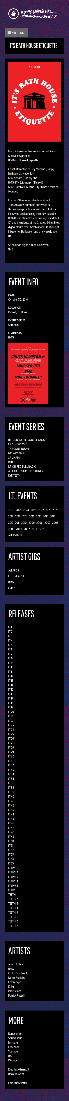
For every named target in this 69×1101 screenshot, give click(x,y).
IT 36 (11, 783)
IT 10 (10, 667)
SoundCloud (15, 1038)
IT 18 (10, 703)
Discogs (12, 1060)
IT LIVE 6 (13, 890)
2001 (34, 529)
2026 (11, 510)
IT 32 (11, 765)
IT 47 (11, 828)
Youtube (13, 1051)
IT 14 (10, 685)
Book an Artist (16, 1074)
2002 (27, 529)
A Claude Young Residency (25, 471)
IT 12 (10, 676)
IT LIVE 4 (13, 881)
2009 (32, 522)
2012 (10, 522)
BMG (11, 337)
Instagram (14, 1042)
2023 (33, 510)
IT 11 (10, 671)
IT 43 (11, 810)
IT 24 (11, 729)
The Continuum (18, 449)
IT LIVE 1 (12, 868)
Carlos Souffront (17, 973)
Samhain (13, 325)
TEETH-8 (13, 926)
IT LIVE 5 (13, 886)
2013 (52, 516)
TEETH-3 (13, 903)
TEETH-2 (13, 899)
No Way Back (16, 453)
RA (10, 1056)
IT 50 (11, 841)
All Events (15, 535)
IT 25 (11, 734)
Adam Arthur (15, 964)
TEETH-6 (13, 917)
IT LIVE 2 (13, 872)
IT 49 (11, 836)
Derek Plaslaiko (16, 977)
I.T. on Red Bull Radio (22, 466)
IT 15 (10, 689)
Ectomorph (16, 576)
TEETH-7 (13, 921)
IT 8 (10, 658)
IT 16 (10, 694)
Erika (11, 588)
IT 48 (11, 832)
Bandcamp (14, 1033)
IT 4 (10, 640)
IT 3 (10, 636)
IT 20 (11, 712)
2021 (48, 510)
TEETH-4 (13, 908)
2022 (41, 510)
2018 (18, 516)
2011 (17, 522)
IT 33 (11, 770)
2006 (55, 522)
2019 (10, 516)
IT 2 (10, 631)
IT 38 (11, 787)
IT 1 (10, 627)
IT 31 (10, 761)
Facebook (13, 1047)
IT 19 (10, 707)
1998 (41, 529)
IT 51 (10, 845)
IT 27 (11, 743)
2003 (19, 529)
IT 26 (11, 738)
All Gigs (13, 570)
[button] (16, 32)
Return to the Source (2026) (27, 440)
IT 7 (10, 654)
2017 (24, 516)
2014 (45, 516)
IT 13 (10, 680)
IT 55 (11, 863)
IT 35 (11, 779)
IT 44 (11, 814)
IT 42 (11, 805)
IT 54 (11, 859)
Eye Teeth (14, 475)
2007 (47, 522)
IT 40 (11, 796)
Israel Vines (14, 991)
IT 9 (10, 663)
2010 (24, 522)
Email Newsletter (17, 1083)
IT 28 (11, 747)
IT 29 (11, 752)
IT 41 (10, 801)
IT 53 (11, 854)
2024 (26, 510)
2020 (55, 510)
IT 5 (10, 645)
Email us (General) (18, 1069)
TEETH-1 (12, 894)
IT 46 (11, 823)
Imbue (12, 462)
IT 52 (11, 850)
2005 (11, 529)
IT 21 (10, 716)
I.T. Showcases (17, 444)
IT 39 (11, 792)
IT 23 (11, 725)
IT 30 (11, 756)
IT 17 (10, 698)
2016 (31, 516)
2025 (18, 510)
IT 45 (11, 819)
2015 (38, 516)
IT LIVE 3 (13, 877)
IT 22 (11, 721)
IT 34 (11, 774)
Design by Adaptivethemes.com (53, 1097)
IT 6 (10, 649)
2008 (39, 522)
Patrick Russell (16, 995)
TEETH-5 (13, 912)
